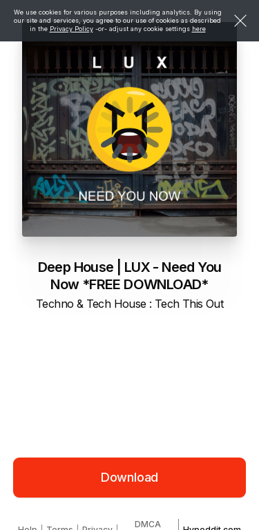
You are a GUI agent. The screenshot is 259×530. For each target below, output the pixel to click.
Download (130, 477)
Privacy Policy (71, 28)
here (199, 28)
